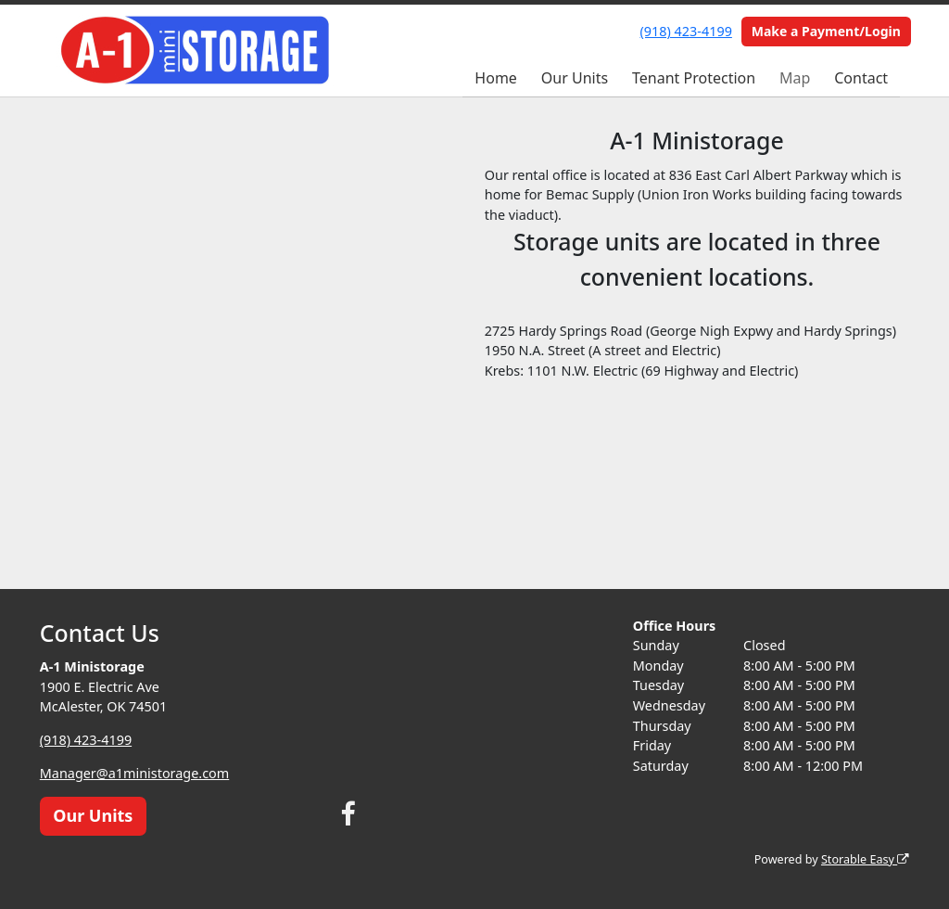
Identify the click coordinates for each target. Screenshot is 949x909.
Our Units (574, 78)
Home (495, 78)
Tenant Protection (693, 78)
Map (794, 78)
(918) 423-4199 (686, 31)
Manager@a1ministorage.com (134, 773)
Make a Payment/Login (826, 31)
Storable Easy (865, 859)
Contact (861, 78)
